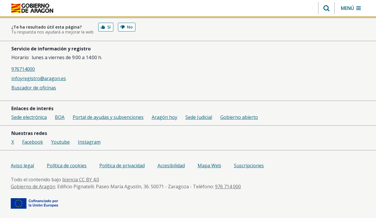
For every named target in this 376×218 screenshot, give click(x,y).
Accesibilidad (171, 165)
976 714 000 (228, 186)
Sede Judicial (198, 117)
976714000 (23, 69)
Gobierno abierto (239, 117)
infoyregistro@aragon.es (38, 78)
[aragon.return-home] (32, 8)
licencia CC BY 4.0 (80, 179)
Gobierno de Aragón (33, 186)
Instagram (89, 142)
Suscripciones (249, 165)
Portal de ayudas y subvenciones (108, 117)
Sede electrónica (29, 117)
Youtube (60, 142)
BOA (60, 117)
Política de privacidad (122, 165)
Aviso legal (22, 165)
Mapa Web (209, 165)
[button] (326, 8)
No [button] (127, 27)
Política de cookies (67, 165)
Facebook (32, 142)
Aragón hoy (164, 117)
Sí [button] (106, 27)
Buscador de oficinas (33, 88)
